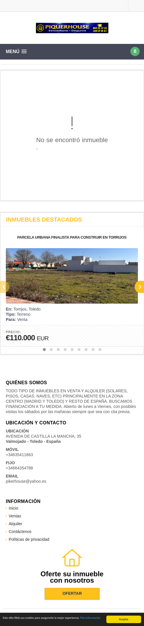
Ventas (15, 516)
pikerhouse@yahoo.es (26, 481)
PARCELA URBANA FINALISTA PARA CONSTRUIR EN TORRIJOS (72, 237)
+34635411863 (19, 454)
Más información (90, 618)
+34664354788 (19, 468)
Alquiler (15, 523)
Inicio (13, 508)
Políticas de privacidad (29, 539)
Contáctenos (20, 531)
